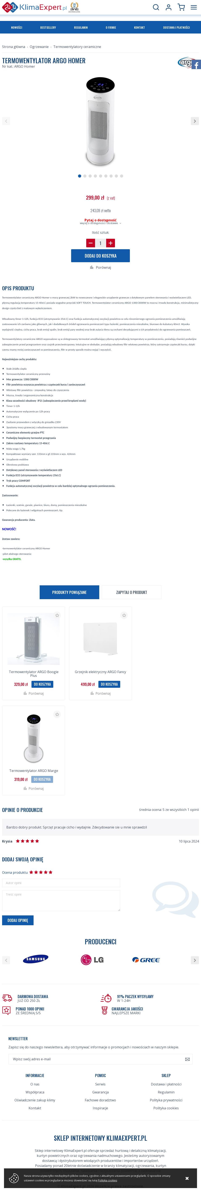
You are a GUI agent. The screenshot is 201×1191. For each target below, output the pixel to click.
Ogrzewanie (39, 46)
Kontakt (139, 27)
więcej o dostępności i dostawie (99, 223)
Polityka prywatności (166, 1100)
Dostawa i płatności (176, 27)
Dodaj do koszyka (100, 256)
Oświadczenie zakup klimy (34, 1100)
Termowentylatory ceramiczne (77, 46)
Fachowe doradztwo (100, 1100)
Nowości (16, 27)
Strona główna (13, 46)
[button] (6, 121)
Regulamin (81, 27)
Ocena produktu (14, 872)
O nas (34, 1084)
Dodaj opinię (18, 920)
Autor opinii (13, 883)
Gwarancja (100, 1092)
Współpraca (35, 1092)
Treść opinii (13, 894)
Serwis (100, 1084)
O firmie (111, 27)
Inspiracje (100, 1108)
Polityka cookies (166, 1108)
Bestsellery (48, 27)
